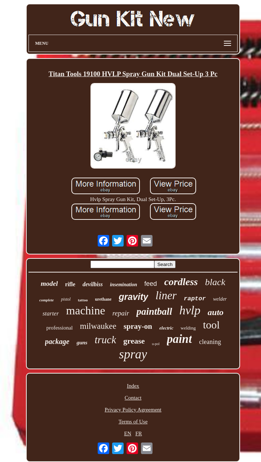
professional (59, 328)
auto (216, 312)
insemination (123, 284)
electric (166, 328)
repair (120, 313)
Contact (133, 398)
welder (220, 299)
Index (133, 386)
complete (46, 300)
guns (81, 342)
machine (85, 310)
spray (133, 354)
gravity (133, 297)
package (57, 341)
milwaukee (98, 326)
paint (179, 338)
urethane (103, 299)
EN (127, 433)
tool (211, 325)
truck (105, 339)
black (215, 282)
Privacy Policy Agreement (133, 410)
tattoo (83, 300)
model (49, 283)
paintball (154, 311)
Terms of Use (133, 421)
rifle (70, 284)
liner (166, 295)
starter (51, 313)
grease (134, 340)
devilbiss (93, 284)
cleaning (210, 341)
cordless (181, 281)
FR (138, 433)
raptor (195, 298)
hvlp (190, 310)
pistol (66, 299)
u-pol (156, 344)
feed (150, 283)
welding (188, 328)
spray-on (138, 326)
